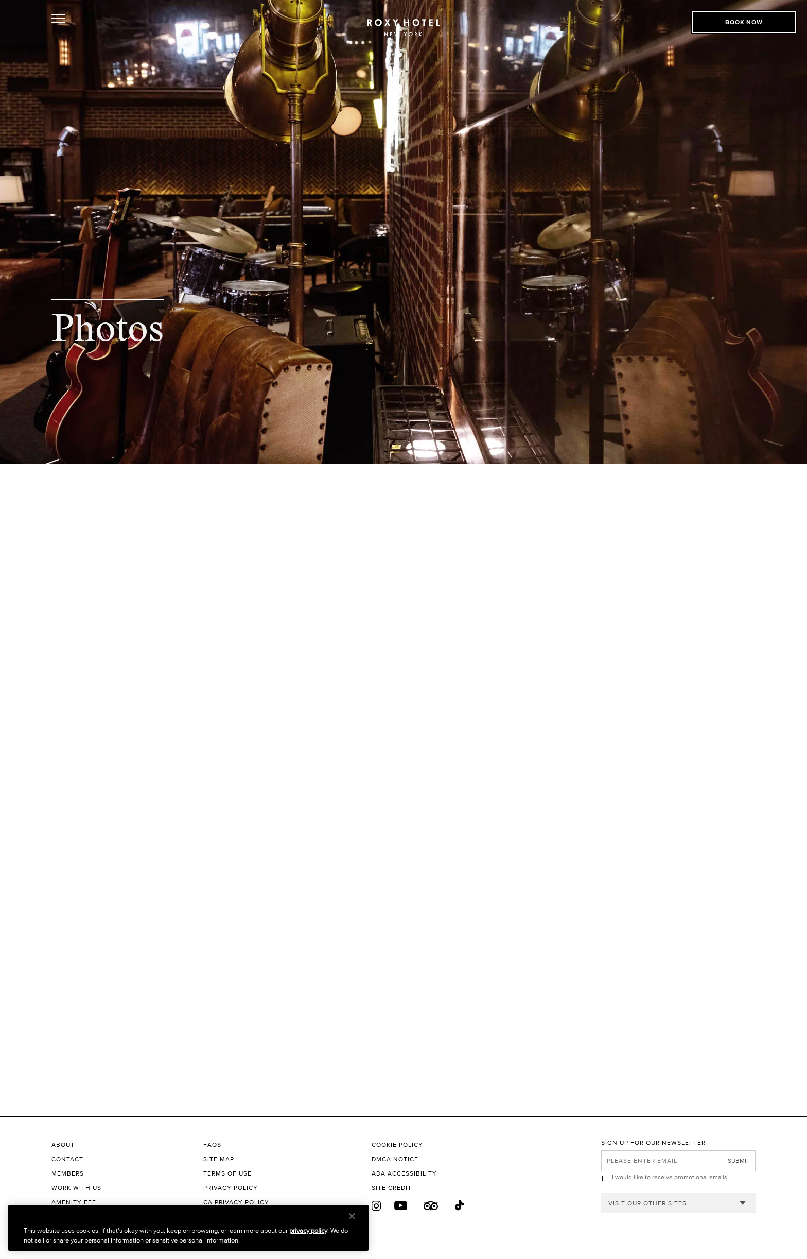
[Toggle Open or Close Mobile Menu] (104, 32)
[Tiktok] (460, 1205)
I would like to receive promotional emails (669, 1176)
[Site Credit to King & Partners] (486, 1188)
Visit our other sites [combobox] (647, 1203)
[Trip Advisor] (431, 1206)
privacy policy (308, 1230)
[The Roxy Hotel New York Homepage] (403, 33)
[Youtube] (401, 1206)
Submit (739, 1160)
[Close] (352, 1216)
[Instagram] (376, 1206)
